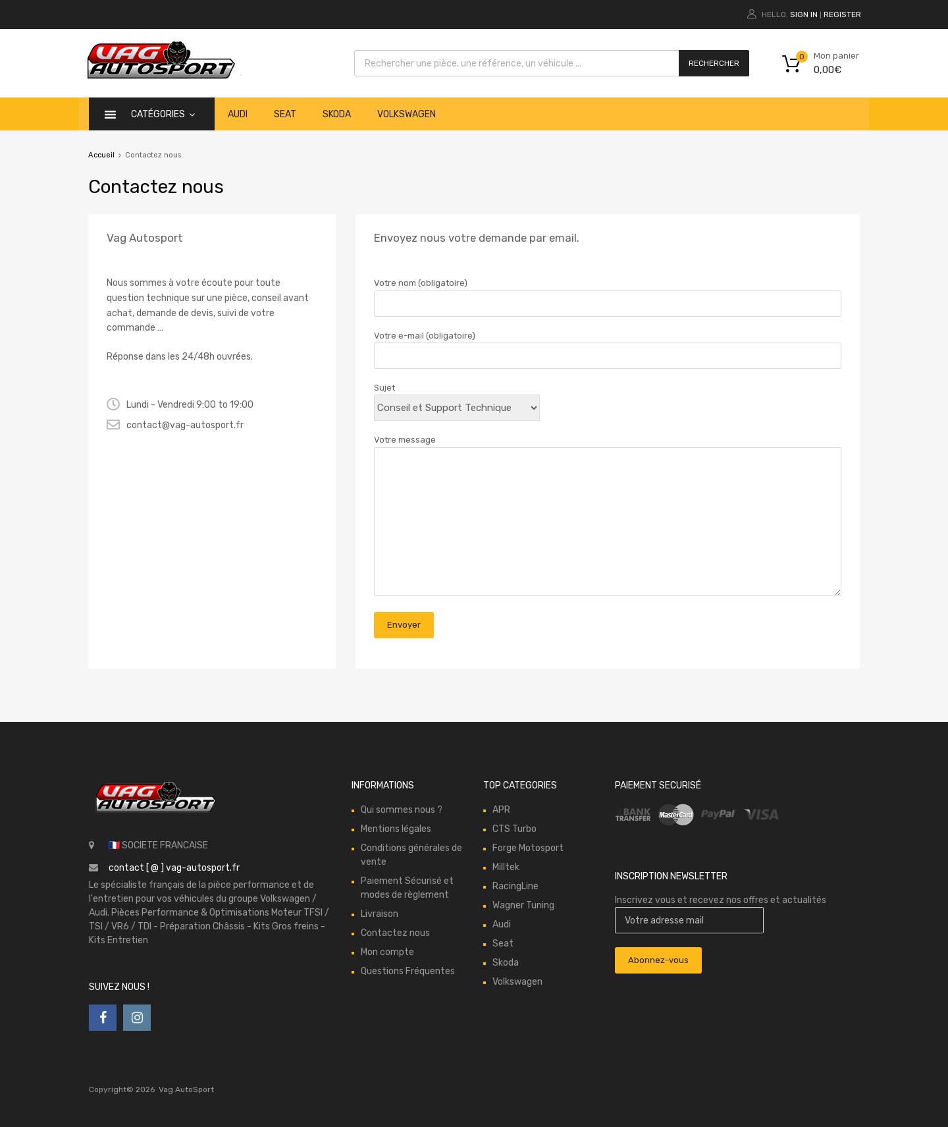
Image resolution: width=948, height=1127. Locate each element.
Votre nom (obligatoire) (607, 293)
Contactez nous (395, 933)
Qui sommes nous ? (401, 809)
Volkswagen (406, 114)
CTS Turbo (514, 829)
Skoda (337, 114)
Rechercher (714, 63)
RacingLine (515, 886)
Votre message (607, 516)
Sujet (457, 398)
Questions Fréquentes (408, 971)
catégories (163, 114)
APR (501, 809)
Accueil (101, 155)
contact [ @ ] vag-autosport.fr (174, 867)
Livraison (379, 914)
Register (842, 14)
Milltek (505, 867)
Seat (285, 114)
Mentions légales (396, 829)
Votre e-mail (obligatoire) (607, 346)
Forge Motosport (528, 848)
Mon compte (387, 952)
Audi (238, 114)
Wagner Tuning (523, 905)
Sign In (804, 14)
